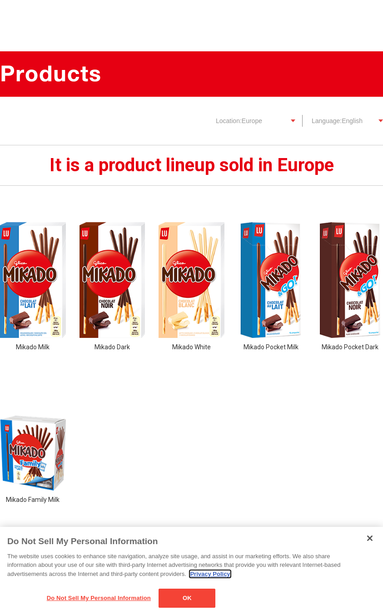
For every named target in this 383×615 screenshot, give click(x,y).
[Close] (370, 538)
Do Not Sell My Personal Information (99, 598)
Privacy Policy (210, 573)
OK (187, 598)
